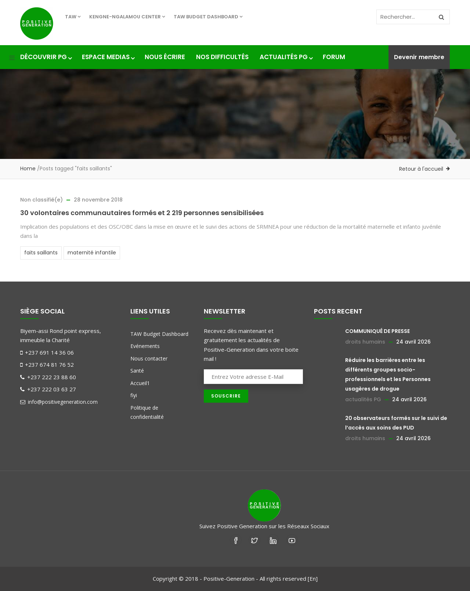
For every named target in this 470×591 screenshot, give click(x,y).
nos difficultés (222, 56)
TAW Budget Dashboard (208, 16)
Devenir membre (419, 57)
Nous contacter (148, 358)
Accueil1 (140, 383)
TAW (72, 16)
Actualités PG (286, 56)
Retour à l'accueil (421, 169)
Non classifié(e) (41, 199)
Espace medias (108, 56)
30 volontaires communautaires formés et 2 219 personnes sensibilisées (142, 212)
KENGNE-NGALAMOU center (127, 16)
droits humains (365, 341)
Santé (137, 370)
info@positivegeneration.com (59, 401)
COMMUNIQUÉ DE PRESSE (377, 331)
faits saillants (41, 252)
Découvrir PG (45, 56)
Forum (334, 56)
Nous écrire (165, 56)
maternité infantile (92, 252)
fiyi (133, 395)
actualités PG (363, 399)
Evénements (145, 345)
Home (28, 168)
